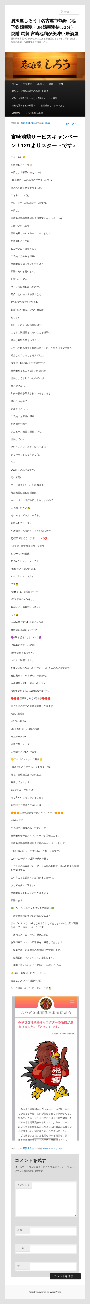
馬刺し (40, 84)
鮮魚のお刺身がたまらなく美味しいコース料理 (34, 98)
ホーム (15, 84)
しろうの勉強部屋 (34, 113)
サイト (20, 1265)
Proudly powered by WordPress (45, 1292)
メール (20, 1248)
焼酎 (61, 84)
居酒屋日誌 (28, 1148)
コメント (23, 1185)
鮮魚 (51, 84)
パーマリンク (55, 1148)
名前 (19, 1230)
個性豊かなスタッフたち (53, 105)
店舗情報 (16, 113)
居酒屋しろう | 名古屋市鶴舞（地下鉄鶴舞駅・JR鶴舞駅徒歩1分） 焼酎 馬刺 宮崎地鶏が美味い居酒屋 (44, 27)
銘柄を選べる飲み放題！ (24, 105)
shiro (47, 123)
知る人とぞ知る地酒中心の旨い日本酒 (30, 91)
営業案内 (27, 84)
